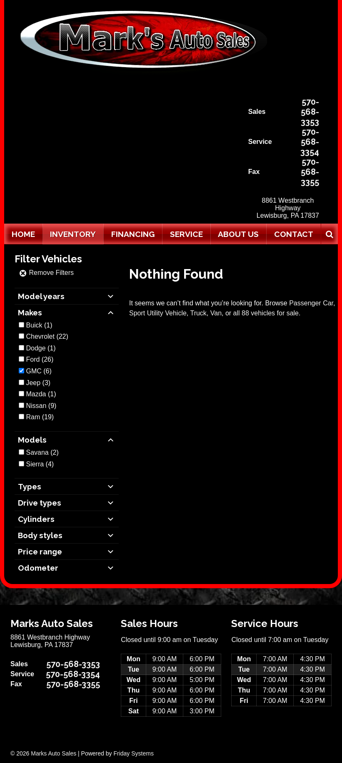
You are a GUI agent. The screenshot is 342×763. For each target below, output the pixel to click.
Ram (33, 417)
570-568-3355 (310, 172)
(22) (47, 336)
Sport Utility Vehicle (158, 313)
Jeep (33, 382)
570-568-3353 (310, 112)
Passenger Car (311, 303)
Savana (37, 452)
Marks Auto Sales (53, 753)
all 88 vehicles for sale (266, 313)
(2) (42, 452)
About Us (238, 234)
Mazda (36, 394)
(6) (38, 371)
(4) (40, 464)
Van (216, 313)
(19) (40, 417)
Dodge (35, 348)
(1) (39, 325)
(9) (41, 405)
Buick (34, 325)
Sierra (35, 464)
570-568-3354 (309, 142)
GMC (33, 371)
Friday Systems (133, 753)
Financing (133, 234)
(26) (39, 359)
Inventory (73, 234)
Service (186, 234)
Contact (293, 234)
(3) (38, 382)
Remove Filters (46, 272)
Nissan (36, 405)
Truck (198, 313)
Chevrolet (40, 336)
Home (23, 234)
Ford (33, 359)
